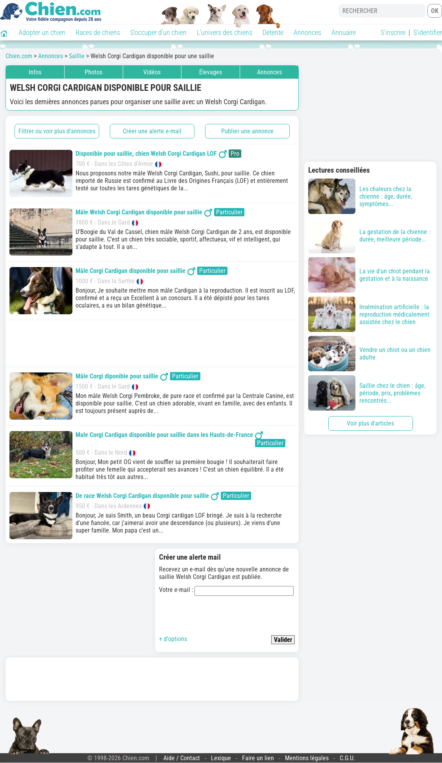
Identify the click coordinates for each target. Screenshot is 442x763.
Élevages (210, 72)
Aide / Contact (181, 758)
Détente (273, 32)
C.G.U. (347, 758)
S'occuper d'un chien (158, 32)
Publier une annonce (247, 131)
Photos (93, 72)
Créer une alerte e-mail (152, 131)
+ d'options (173, 639)
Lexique (221, 758)
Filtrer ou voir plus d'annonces (56, 131)
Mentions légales (307, 758)
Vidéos (152, 72)
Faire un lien (258, 758)
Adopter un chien (41, 32)
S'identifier (427, 32)
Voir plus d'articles (370, 423)
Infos (35, 72)
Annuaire (343, 32)
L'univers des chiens (224, 32)
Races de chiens (98, 32)
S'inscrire (393, 32)
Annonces (307, 32)
